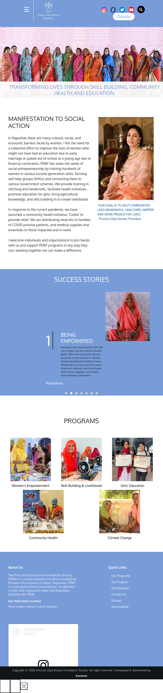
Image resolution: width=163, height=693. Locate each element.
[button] (66, 393)
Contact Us (118, 594)
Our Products (120, 588)
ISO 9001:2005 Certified (24, 601)
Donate (123, 16)
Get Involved (119, 606)
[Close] (24, 686)
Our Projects (119, 582)
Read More (105, 383)
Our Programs (120, 576)
